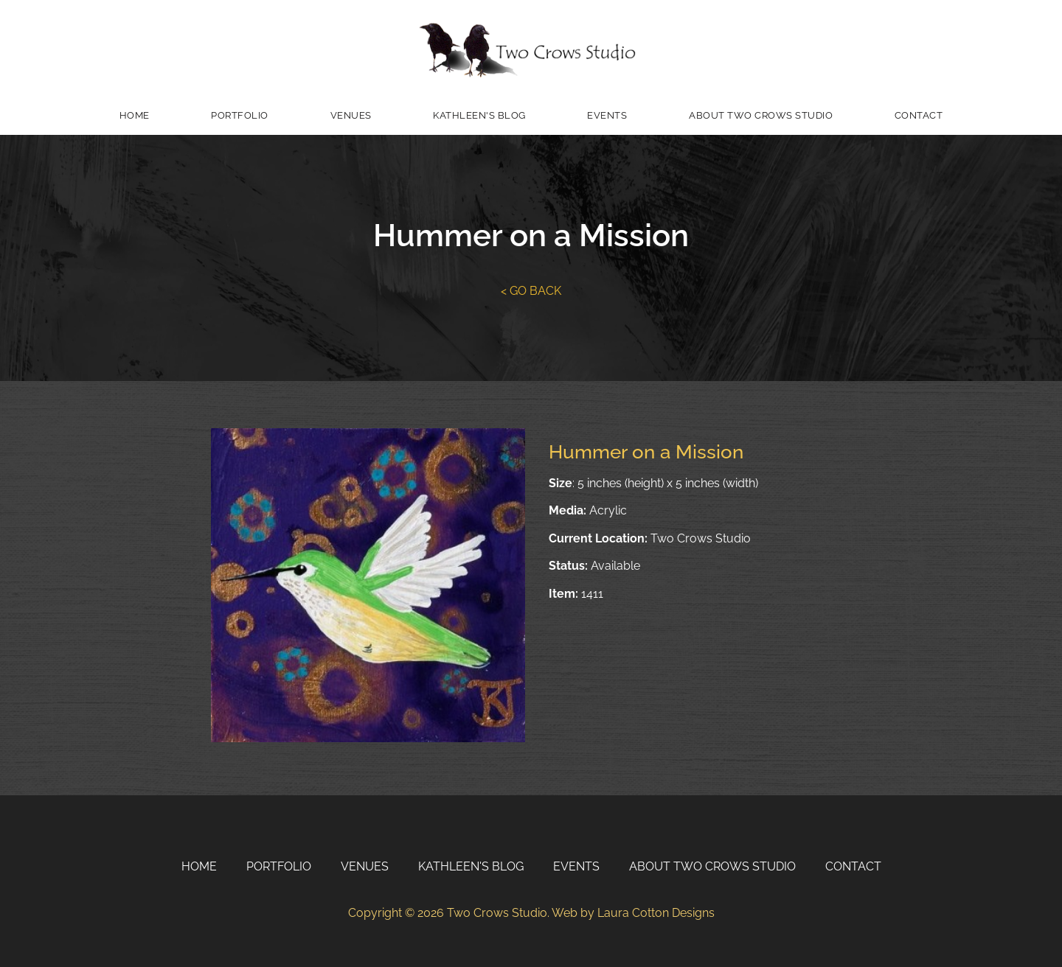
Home (134, 115)
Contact (919, 115)
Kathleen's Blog (479, 115)
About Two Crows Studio (761, 115)
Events (607, 115)
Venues (351, 115)
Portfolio (239, 115)
